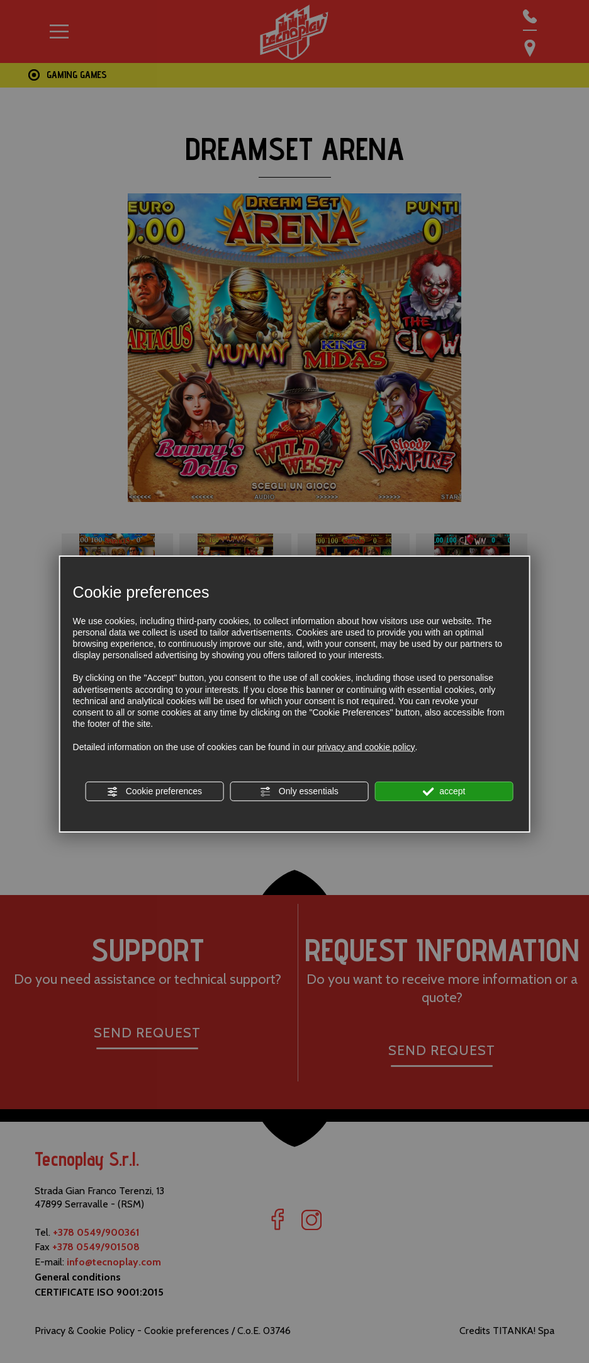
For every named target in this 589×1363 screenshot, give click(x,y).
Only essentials (299, 791)
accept (443, 791)
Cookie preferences (154, 791)
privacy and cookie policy (366, 746)
